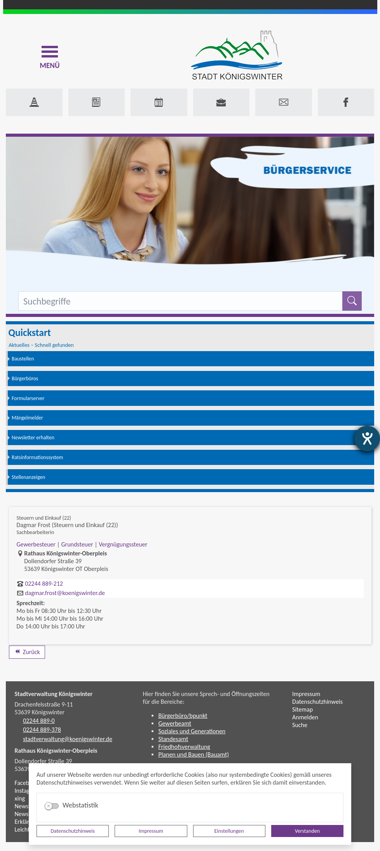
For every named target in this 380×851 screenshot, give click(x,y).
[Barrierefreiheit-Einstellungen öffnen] (367, 438)
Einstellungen (229, 831)
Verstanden (307, 831)
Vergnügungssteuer (123, 544)
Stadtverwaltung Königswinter (54, 694)
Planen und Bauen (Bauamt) (193, 754)
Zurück (27, 652)
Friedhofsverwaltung (184, 746)
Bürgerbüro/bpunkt (182, 715)
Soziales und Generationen (191, 731)
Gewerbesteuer (36, 544)
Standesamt (173, 739)
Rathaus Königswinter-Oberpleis (56, 750)
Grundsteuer (77, 544)
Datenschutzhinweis (73, 831)
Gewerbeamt (174, 723)
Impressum (151, 831)
